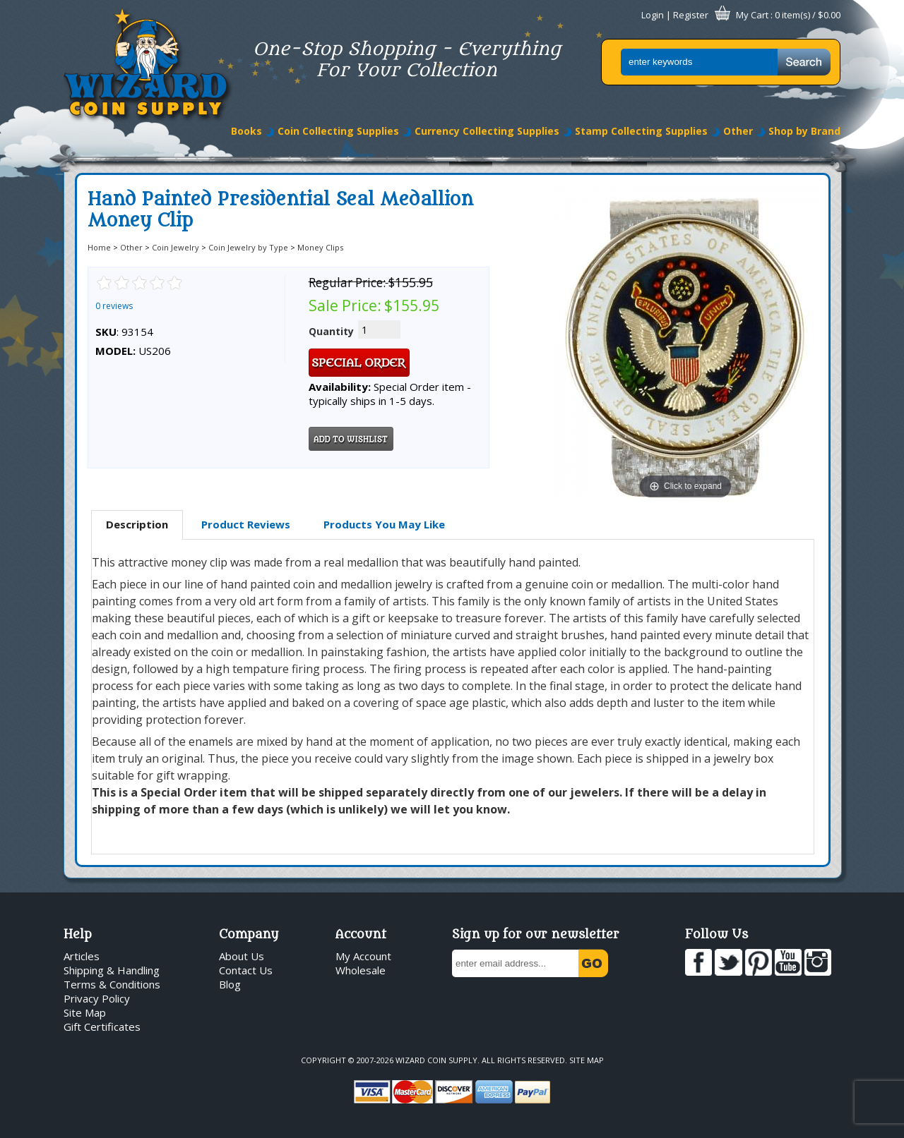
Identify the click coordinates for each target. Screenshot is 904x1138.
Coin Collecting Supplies (338, 131)
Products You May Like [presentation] (384, 524)
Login (652, 14)
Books (246, 131)
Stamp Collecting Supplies (641, 131)
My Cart (752, 14)
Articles (82, 956)
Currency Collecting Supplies (487, 131)
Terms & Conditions (112, 984)
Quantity (331, 331)
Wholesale (360, 970)
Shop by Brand (804, 131)
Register (690, 14)
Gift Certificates (102, 1026)
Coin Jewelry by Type (248, 247)
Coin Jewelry (175, 247)
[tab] (137, 525)
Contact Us (246, 970)
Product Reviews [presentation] (245, 524)
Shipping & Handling (112, 970)
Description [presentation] (137, 524)
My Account (363, 956)
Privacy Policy (97, 998)
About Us (241, 956)
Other (738, 131)
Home (99, 247)
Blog (230, 984)
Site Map (85, 1012)
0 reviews (114, 306)
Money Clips (320, 247)
